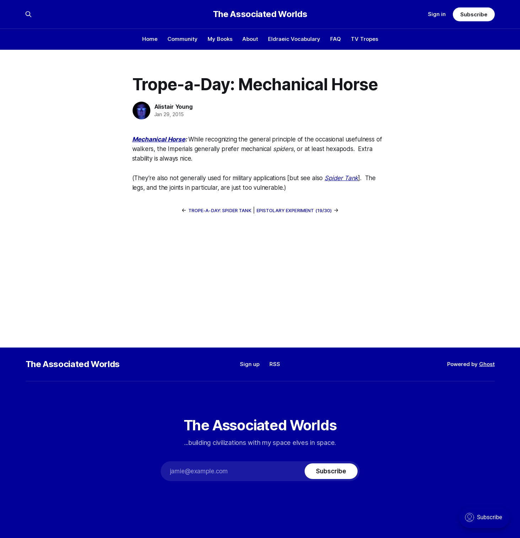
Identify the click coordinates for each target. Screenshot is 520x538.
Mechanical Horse (158, 139)
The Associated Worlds (260, 14)
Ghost (487, 364)
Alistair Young (173, 106)
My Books (220, 39)
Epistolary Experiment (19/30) (294, 210)
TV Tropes (364, 39)
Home (149, 39)
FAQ (335, 39)
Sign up (249, 364)
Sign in (437, 14)
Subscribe (473, 14)
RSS (274, 364)
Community (182, 39)
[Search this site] (28, 14)
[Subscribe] (331, 471)
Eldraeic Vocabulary (294, 39)
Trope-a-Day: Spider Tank (219, 210)
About (250, 39)
